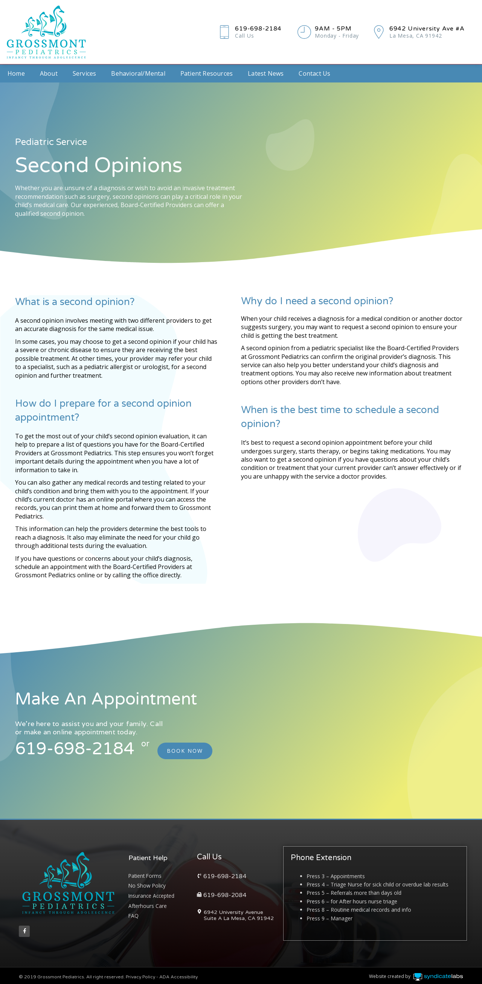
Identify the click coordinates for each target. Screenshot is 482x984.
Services (84, 73)
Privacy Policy (140, 974)
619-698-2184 (263, 28)
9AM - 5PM (337, 28)
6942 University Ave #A (433, 28)
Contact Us (314, 73)
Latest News (266, 73)
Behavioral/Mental (138, 73)
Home (16, 73)
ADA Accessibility (178, 974)
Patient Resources (206, 73)
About (49, 73)
